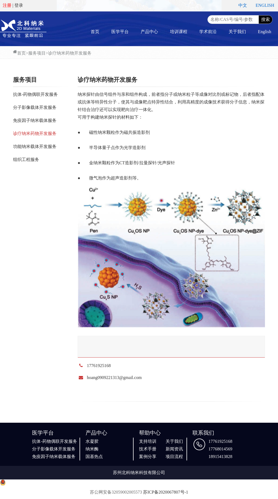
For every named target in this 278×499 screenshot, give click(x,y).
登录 (18, 5)
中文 (242, 5)
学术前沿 (208, 31)
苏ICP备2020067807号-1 (165, 492)
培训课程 (178, 31)
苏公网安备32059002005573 (116, 492)
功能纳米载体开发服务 (34, 146)
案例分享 (147, 456)
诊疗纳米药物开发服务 (69, 53)
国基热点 (94, 456)
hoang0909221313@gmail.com (114, 377)
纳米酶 (92, 449)
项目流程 (174, 456)
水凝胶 (92, 441)
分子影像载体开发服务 (34, 107)
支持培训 (147, 441)
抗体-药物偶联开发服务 (35, 94)
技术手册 (147, 449)
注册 (7, 5)
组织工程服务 (26, 159)
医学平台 (120, 31)
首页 (95, 31)
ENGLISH (265, 5)
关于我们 (237, 31)
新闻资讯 (174, 449)
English (264, 31)
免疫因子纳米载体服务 (34, 120)
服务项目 (37, 53)
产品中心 (149, 31)
